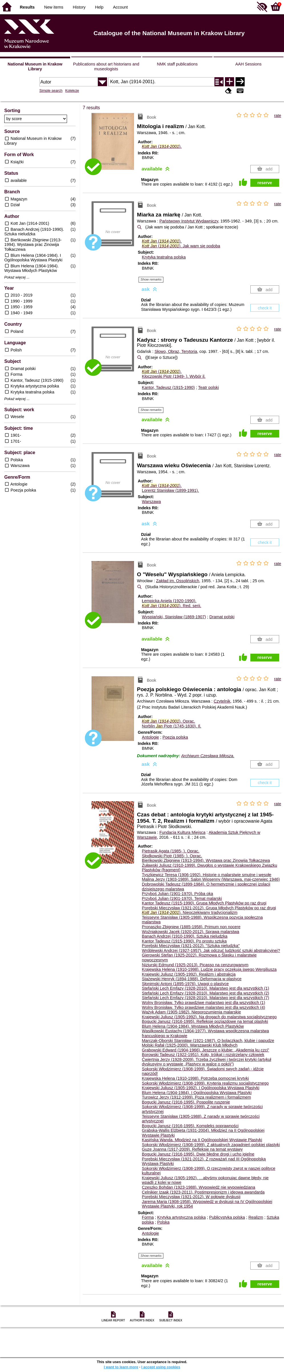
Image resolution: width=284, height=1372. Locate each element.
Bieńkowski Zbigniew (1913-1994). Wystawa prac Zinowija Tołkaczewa (206, 860)
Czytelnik (222, 701)
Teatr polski (208, 387)
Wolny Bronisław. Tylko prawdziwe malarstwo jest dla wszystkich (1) (203, 1002)
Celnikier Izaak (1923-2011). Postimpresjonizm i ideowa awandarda (203, 1192)
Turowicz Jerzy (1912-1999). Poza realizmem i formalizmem (196, 1097)
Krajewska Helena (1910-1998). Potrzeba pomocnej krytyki (195, 1078)
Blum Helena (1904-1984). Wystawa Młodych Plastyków (193, 1026)
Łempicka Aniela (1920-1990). (169, 600)
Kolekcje (72, 90)
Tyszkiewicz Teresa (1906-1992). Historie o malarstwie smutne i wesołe (206, 874)
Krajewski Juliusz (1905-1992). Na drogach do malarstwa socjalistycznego (209, 1017)
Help (99, 7)
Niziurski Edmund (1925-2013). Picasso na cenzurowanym (195, 965)
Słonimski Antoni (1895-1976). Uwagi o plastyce (185, 983)
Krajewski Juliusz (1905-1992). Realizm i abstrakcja (189, 974)
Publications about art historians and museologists (106, 66)
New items (53, 7)
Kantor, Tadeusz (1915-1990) (168, 387)
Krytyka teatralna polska (164, 257)
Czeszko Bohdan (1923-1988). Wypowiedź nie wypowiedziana (198, 1187)
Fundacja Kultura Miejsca (182, 832)
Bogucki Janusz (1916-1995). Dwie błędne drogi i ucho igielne (198, 1154)
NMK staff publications (177, 64)
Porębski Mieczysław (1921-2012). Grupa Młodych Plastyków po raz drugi (209, 908)
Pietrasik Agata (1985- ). (171, 851)
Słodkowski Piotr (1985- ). (172, 856)
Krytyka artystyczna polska (181, 1217)
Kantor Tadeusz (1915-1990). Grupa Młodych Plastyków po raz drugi (204, 903)
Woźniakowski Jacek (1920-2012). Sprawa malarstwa (190, 931)
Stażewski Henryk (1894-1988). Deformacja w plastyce (192, 979)
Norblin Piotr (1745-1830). (171, 726)
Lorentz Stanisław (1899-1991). (170, 490)
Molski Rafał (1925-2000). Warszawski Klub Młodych (190, 1045)
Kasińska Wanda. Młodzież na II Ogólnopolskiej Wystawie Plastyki (202, 1140)
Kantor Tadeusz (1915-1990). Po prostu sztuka (184, 941)
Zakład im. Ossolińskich (177, 580)
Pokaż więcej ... (17, 277)
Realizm (255, 1217)
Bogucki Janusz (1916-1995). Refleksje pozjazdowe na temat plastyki (205, 1021)
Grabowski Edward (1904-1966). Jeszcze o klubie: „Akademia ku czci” (205, 1050)
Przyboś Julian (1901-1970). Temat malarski (182, 898)
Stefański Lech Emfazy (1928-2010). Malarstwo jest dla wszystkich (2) (205, 993)
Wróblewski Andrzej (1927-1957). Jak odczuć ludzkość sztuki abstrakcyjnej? (211, 950)
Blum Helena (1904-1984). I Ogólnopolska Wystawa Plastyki (197, 1092)
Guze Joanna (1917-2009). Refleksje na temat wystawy (192, 1149)
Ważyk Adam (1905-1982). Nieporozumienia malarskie (191, 1012)
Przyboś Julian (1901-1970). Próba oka (177, 893)
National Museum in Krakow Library (35, 66)
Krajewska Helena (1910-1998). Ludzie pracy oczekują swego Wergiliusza (209, 969)
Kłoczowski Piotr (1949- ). (174, 376)
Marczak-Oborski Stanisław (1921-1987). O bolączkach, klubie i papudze (208, 1040)
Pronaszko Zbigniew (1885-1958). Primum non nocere (191, 926)
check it (265, 308)
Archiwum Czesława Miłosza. (207, 755)
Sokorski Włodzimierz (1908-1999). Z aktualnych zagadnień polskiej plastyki (211, 1144)
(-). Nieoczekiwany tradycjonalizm (190, 912)
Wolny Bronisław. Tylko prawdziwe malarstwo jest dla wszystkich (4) (203, 1007)
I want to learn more (121, 1367)
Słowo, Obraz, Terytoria (176, 351)
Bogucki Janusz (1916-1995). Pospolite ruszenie (186, 1102)
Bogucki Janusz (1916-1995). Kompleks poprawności (190, 1126)
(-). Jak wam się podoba (181, 246)
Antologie (150, 737)
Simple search (50, 90)
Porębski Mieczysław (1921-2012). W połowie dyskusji (191, 1196)
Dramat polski (221, 617)
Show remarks (151, 279)
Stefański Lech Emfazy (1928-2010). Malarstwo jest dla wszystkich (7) (205, 997)
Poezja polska (175, 737)
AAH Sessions (248, 64)
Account (120, 7)
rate (277, 115)
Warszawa (151, 501)
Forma (148, 1217)
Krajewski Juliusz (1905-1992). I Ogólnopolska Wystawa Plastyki (200, 1087)
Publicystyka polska (227, 1217)
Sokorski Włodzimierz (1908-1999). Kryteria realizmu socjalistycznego (205, 1083)
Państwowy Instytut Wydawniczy (188, 221)
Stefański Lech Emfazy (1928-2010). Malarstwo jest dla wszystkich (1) (205, 988)
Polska (163, 1222)
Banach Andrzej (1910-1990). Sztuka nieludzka (185, 936)
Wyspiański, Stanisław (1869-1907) (174, 617)
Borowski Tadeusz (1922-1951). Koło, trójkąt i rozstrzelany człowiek (203, 1054)
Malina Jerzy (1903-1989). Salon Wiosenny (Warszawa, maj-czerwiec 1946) (211, 879)
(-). (162, 146)
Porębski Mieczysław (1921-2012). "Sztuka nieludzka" (191, 945)
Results (27, 7)
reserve (264, 182)
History (79, 7)
